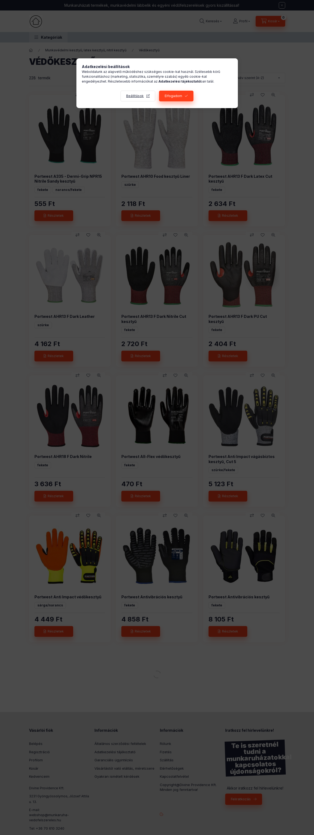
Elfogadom (173, 96)
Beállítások (135, 96)
